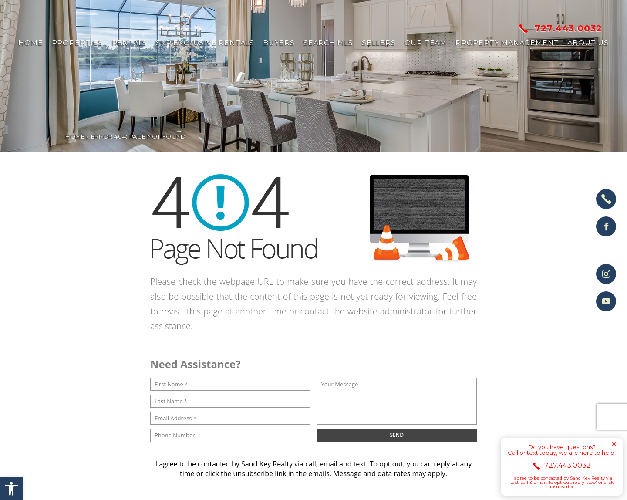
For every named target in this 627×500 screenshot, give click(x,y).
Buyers (279, 43)
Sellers (379, 43)
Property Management (507, 43)
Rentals (130, 43)
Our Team (426, 43)
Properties (77, 43)
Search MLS (328, 43)
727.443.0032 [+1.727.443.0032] (560, 28)
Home (30, 43)
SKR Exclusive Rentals (205, 43)
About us (587, 43)
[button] (11, 488)
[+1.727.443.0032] (606, 199)
